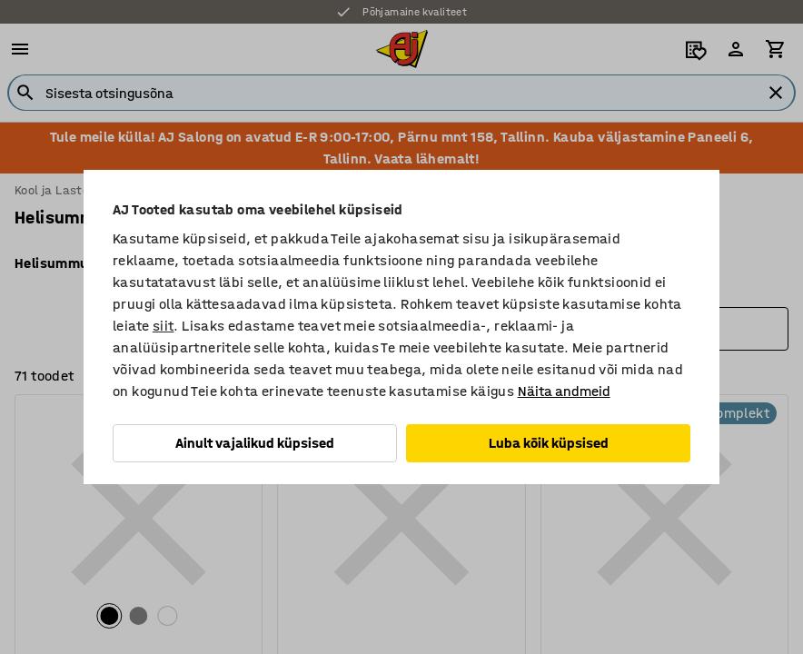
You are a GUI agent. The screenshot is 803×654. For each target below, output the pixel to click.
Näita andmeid (564, 391)
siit (163, 325)
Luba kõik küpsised (549, 442)
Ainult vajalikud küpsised (254, 442)
